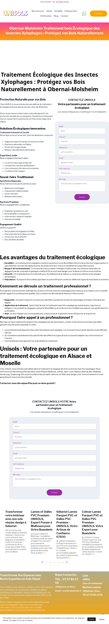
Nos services (38, 11)
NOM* (61, 126)
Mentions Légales (92, 587)
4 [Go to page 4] (58, 562)
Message (62, 179)
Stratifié (58, 11)
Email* (61, 158)
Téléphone (98, 14)
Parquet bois (71, 11)
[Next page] (67, 562)
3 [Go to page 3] (54, 562)
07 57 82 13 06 (62, 2)
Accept (91, 619)
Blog (56, 16)
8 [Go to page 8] (62, 562)
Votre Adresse (64, 169)
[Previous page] (42, 562)
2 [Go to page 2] (50, 562)
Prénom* (62, 137)
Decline (101, 619)
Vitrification (46, 16)
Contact (64, 16)
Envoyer (82, 197)
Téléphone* (63, 148)
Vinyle (49, 11)
